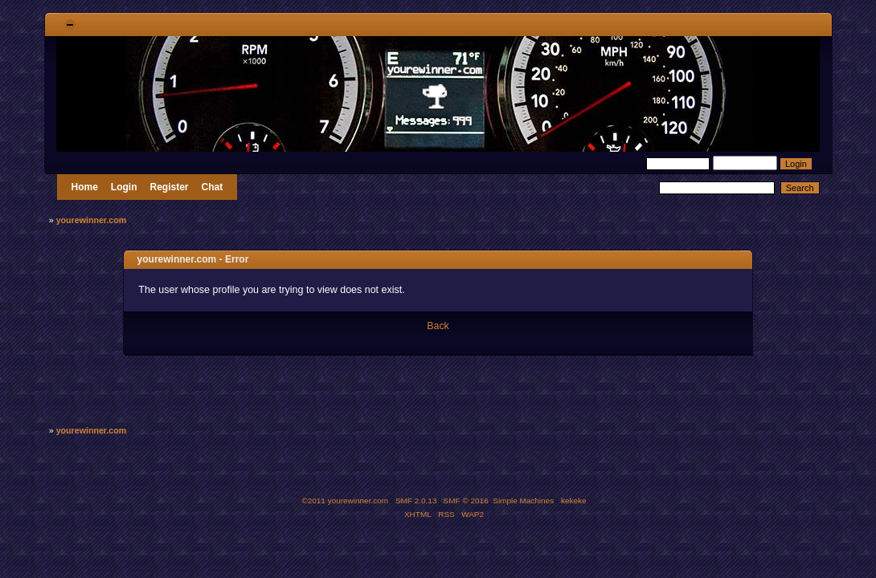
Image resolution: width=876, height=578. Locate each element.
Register (169, 187)
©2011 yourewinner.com (344, 500)
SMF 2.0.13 (416, 500)
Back (438, 326)
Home (85, 187)
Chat (212, 187)
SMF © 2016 (466, 500)
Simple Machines (523, 500)
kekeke (574, 500)
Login (124, 187)
